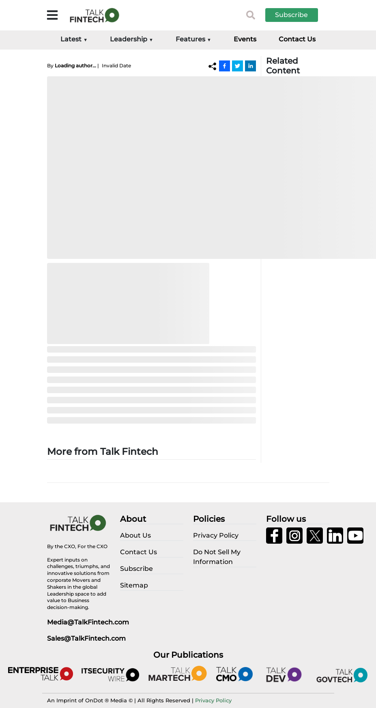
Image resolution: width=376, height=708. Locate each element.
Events (245, 39)
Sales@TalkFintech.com (86, 638)
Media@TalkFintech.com (88, 622)
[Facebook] (224, 65)
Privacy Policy (213, 700)
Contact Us (297, 39)
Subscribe (291, 15)
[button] (297, 15)
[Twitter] (237, 65)
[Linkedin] (250, 65)
